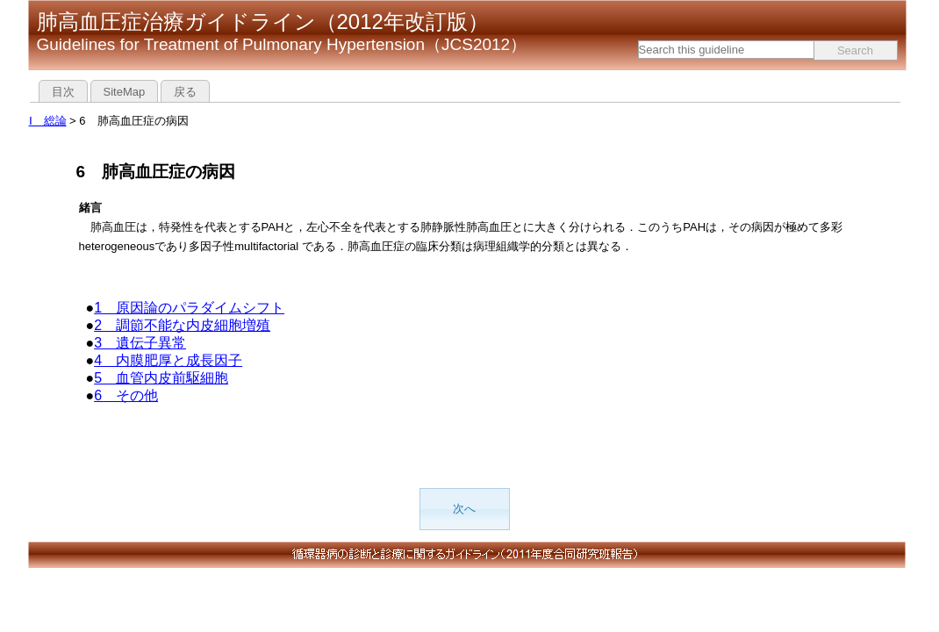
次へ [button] (464, 508)
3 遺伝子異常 (140, 342)
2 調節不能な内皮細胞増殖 (182, 325)
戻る (185, 91)
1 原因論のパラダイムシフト (189, 307)
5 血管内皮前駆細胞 (161, 377)
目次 (63, 91)
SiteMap (125, 91)
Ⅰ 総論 (48, 120)
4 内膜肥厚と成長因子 (168, 360)
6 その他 (126, 395)
